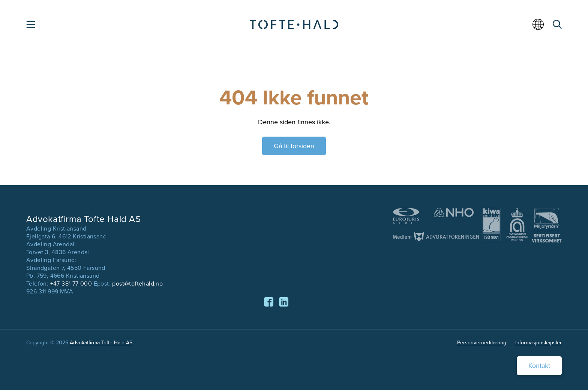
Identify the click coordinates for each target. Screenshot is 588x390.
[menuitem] (539, 27)
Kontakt (539, 366)
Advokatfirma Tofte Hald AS (101, 343)
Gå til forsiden (294, 146)
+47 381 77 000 (72, 283)
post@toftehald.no (137, 283)
